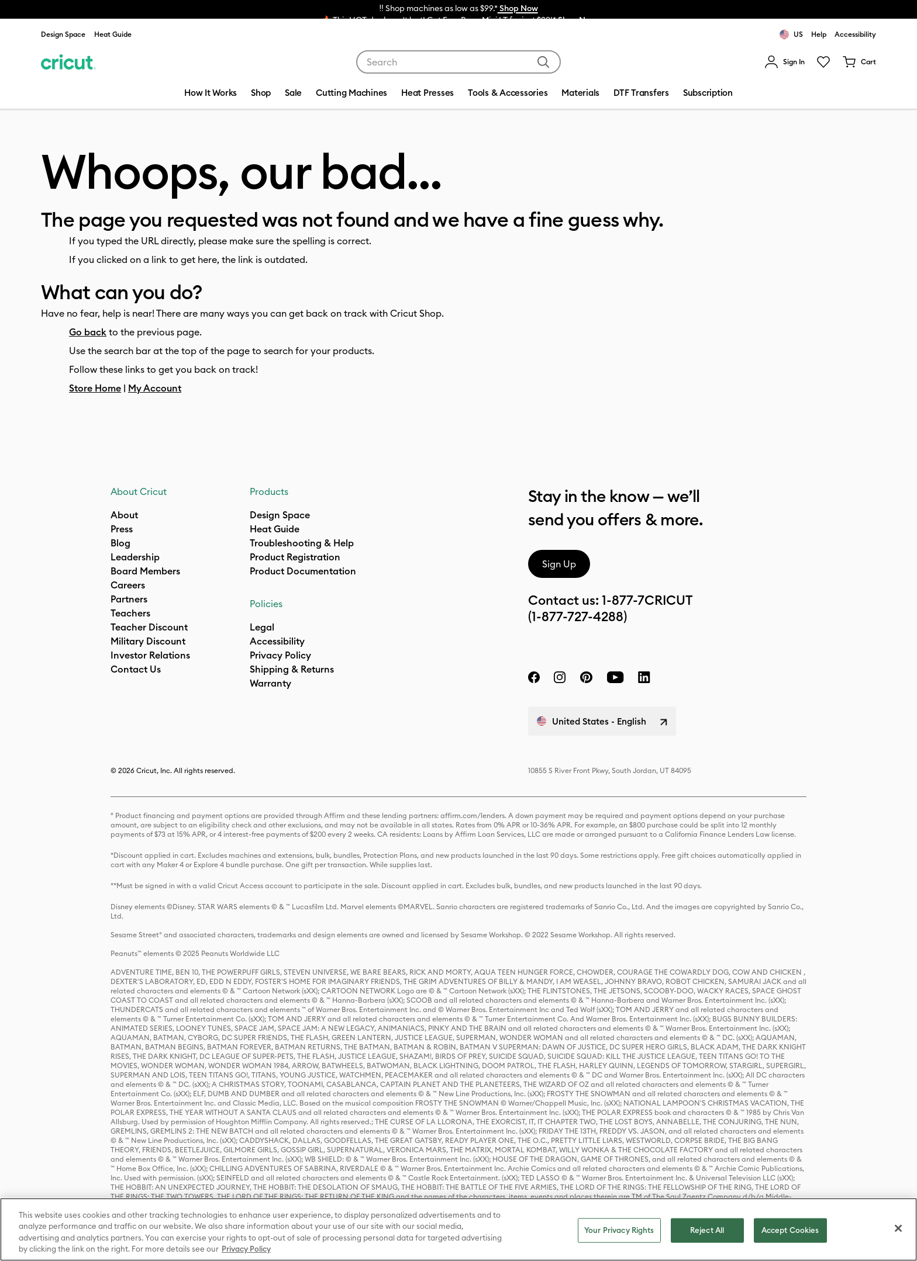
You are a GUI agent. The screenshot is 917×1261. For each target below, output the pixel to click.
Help (818, 34)
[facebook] (534, 677)
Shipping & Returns (292, 669)
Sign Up (559, 564)
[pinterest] (586, 677)
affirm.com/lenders (472, 815)
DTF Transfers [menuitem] (641, 92)
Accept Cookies (790, 1230)
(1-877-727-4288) (577, 616)
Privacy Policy (280, 655)
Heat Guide (113, 34)
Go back (87, 332)
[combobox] (458, 62)
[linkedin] (644, 677)
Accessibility (855, 34)
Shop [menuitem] (261, 92)
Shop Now (518, 8)
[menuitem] (784, 62)
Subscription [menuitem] (708, 92)
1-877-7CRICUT (647, 600)
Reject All (707, 1230)
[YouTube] (615, 677)
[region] (458, 1229)
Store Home (95, 388)
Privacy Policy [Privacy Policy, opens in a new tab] (246, 1248)
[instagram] (560, 677)
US (791, 34)
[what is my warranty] (270, 683)
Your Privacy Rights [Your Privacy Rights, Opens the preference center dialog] (619, 1230)
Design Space (63, 34)
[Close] (898, 1228)
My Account (154, 388)
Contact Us (136, 669)
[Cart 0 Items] (859, 62)
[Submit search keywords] (543, 62)
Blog (120, 543)
